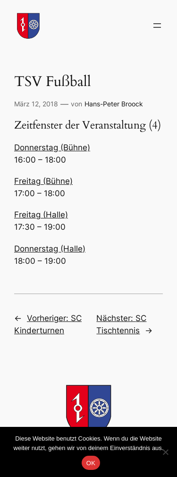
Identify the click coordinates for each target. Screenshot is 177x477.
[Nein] (165, 452)
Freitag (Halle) (41, 214)
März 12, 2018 (36, 104)
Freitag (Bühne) (43, 181)
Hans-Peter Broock (113, 104)
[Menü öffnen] (157, 25)
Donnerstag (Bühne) (52, 147)
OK (90, 463)
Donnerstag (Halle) (49, 248)
